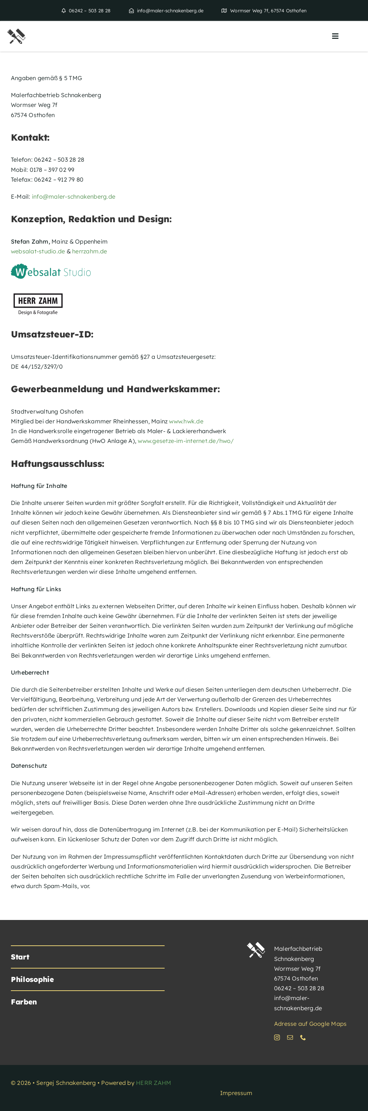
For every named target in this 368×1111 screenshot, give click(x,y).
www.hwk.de (186, 421)
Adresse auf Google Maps (310, 1023)
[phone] (303, 1037)
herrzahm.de (89, 251)
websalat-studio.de (38, 251)
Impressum (236, 1093)
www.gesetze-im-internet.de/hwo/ (185, 440)
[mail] (290, 1037)
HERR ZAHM (153, 1082)
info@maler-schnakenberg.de (73, 196)
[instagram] (277, 1037)
